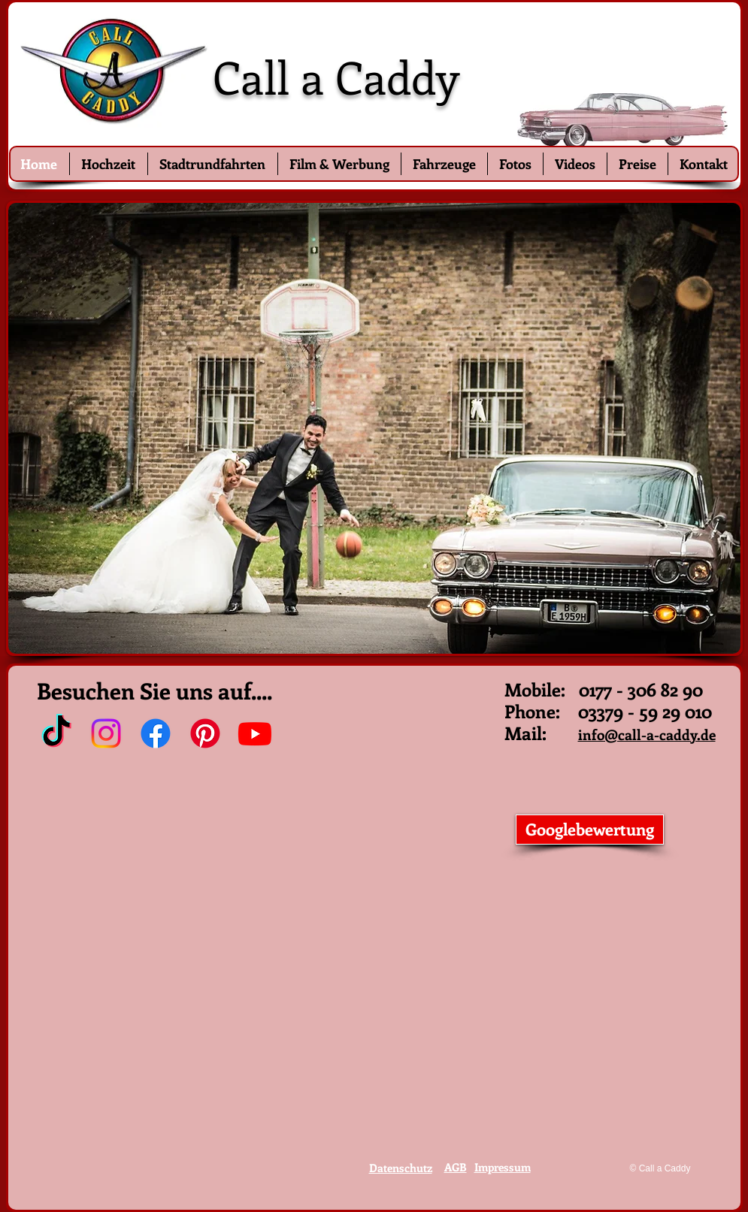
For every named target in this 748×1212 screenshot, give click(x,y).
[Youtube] (254, 733)
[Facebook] (155, 733)
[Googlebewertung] (590, 830)
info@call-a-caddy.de (647, 734)
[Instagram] (106, 733)
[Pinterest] (205, 733)
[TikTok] (56, 733)
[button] (374, 428)
